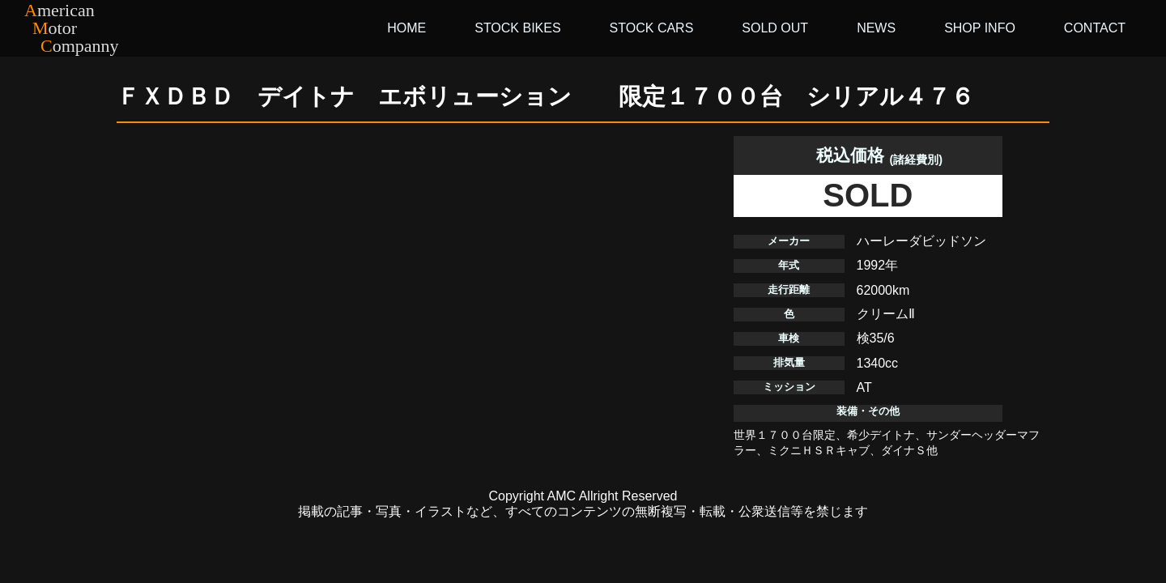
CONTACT (1095, 28)
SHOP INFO (979, 28)
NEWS (876, 28)
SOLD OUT (775, 28)
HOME (406, 28)
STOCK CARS (652, 28)
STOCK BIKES (517, 28)
